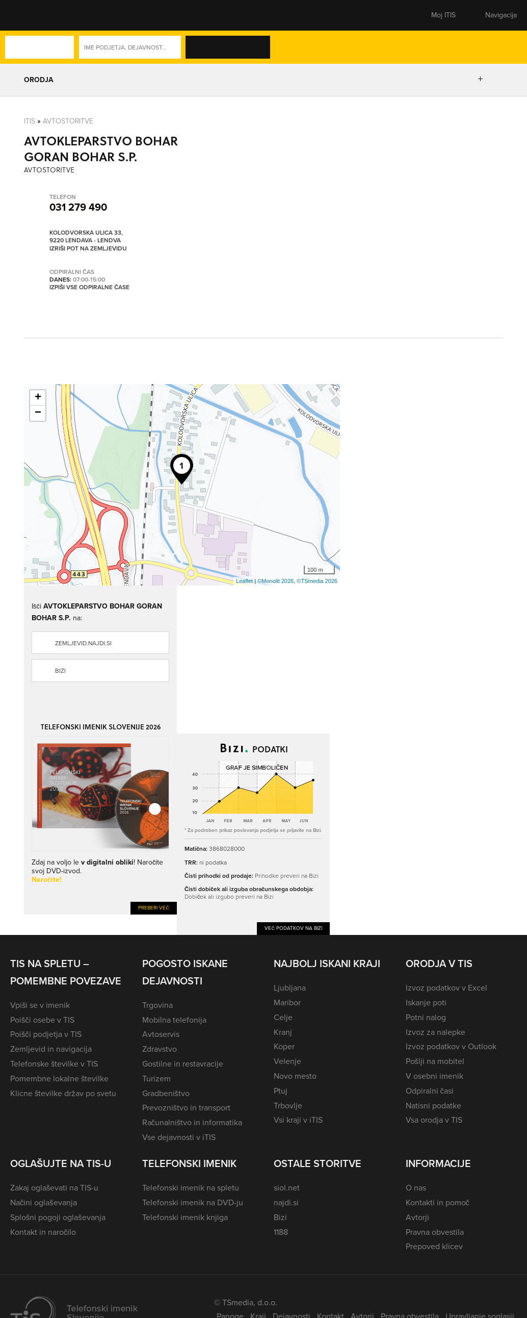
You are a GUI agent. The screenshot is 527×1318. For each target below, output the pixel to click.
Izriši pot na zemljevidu (88, 249)
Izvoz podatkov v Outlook (451, 1046)
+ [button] (38, 397)
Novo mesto (295, 1076)
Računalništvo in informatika (192, 1122)
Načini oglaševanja (43, 1202)
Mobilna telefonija (174, 1020)
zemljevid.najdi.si (83, 643)
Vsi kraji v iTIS (298, 1120)
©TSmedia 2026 (317, 581)
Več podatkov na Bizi (293, 928)
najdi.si (286, 1202)
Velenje (287, 1061)
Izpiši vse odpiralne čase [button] (89, 288)
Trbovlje (288, 1105)
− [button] (38, 413)
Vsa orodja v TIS (434, 1120)
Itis (29, 120)
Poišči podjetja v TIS (46, 1034)
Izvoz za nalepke (435, 1032)
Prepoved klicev (434, 1246)
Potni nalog (426, 1017)
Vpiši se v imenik (40, 1005)
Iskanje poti (426, 1002)
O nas (416, 1188)
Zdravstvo (159, 1049)
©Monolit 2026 (275, 581)
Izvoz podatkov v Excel (446, 988)
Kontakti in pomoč (437, 1202)
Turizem (156, 1078)
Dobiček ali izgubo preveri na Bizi (229, 896)
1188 (281, 1232)
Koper (284, 1046)
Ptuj (280, 1091)
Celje (283, 1017)
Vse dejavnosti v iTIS (179, 1137)
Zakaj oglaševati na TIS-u (54, 1188)
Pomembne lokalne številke (59, 1078)
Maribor (287, 1002)
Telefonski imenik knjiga (185, 1217)
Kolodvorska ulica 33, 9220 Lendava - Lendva (86, 237)
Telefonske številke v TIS (54, 1064)
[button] (28, 15)
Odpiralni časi (430, 1091)
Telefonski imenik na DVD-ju (192, 1202)
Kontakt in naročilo (43, 1232)
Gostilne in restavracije (182, 1064)
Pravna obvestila (435, 1232)
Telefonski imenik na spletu (190, 1188)
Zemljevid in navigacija (51, 1049)
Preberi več (153, 907)
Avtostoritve (68, 120)
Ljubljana (290, 988)
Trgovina (157, 1005)
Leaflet (244, 581)
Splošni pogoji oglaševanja (58, 1217)
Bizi (60, 670)
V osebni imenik (434, 1076)
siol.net (287, 1188)
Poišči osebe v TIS (42, 1020)
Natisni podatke (433, 1105)
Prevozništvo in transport (186, 1107)
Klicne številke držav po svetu (63, 1093)
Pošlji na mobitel (435, 1061)
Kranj (283, 1032)
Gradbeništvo (166, 1093)
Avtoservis (160, 1034)
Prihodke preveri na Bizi (287, 875)
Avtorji (417, 1217)
